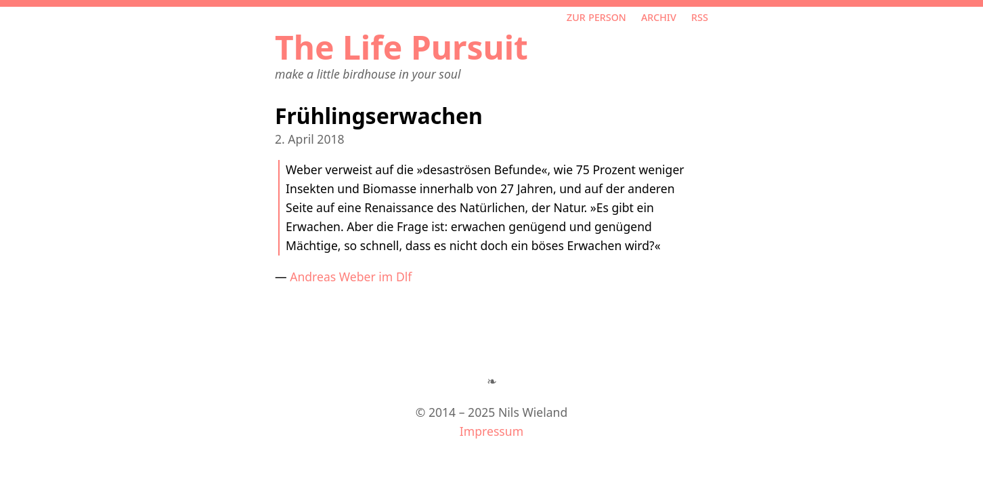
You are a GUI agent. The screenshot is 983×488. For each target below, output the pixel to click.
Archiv (658, 16)
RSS (699, 16)
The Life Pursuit (401, 47)
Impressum (491, 431)
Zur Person (596, 16)
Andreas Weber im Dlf (351, 276)
